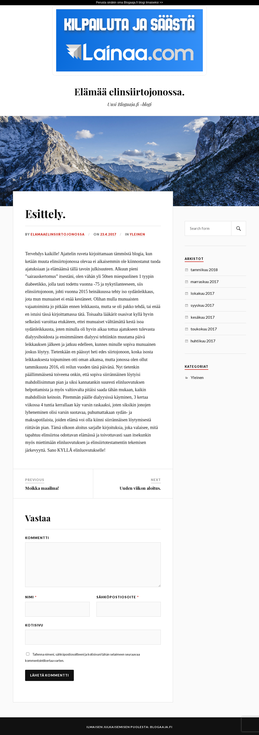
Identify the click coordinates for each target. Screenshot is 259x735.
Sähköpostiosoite (117, 597)
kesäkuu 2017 (203, 317)
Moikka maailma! (42, 488)
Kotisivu (34, 625)
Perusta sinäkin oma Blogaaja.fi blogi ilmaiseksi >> (129, 2)
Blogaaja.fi (161, 727)
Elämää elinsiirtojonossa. (129, 91)
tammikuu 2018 (204, 269)
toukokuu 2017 (204, 328)
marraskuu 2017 (204, 281)
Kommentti (37, 538)
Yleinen (137, 234)
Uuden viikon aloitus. (140, 488)
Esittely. (45, 213)
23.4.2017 (108, 234)
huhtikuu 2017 (203, 340)
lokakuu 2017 (202, 293)
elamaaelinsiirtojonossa (58, 234)
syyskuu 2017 (202, 305)
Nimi (31, 597)
